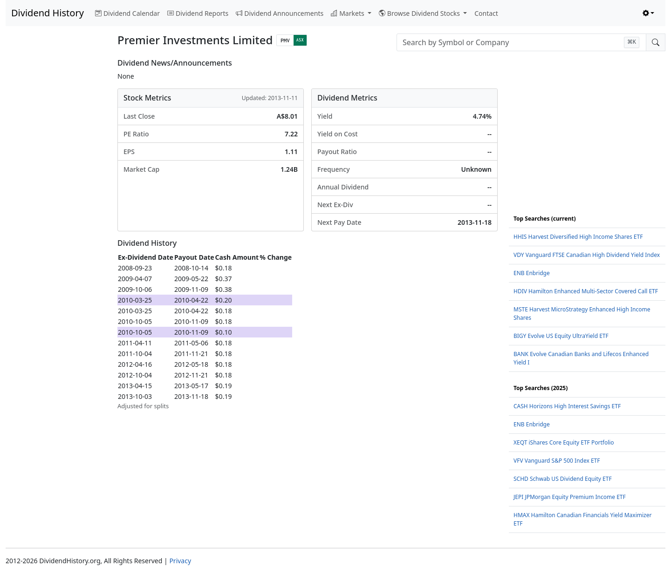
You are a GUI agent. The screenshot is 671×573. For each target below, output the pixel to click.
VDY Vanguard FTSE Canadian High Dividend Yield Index (587, 255)
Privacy (180, 560)
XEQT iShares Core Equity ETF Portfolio (564, 442)
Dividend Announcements (279, 13)
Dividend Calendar (127, 13)
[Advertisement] (56, 198)
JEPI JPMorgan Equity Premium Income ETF (570, 497)
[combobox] (521, 42)
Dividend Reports (197, 13)
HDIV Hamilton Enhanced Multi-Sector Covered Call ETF (586, 291)
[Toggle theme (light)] (648, 13)
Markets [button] (348, 13)
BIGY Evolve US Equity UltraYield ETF (561, 336)
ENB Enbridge (532, 273)
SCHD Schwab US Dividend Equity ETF (563, 479)
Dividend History (47, 13)
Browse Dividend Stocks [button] (420, 13)
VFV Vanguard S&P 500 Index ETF (557, 461)
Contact (486, 13)
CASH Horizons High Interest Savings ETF (567, 406)
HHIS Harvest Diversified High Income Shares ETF (578, 237)
